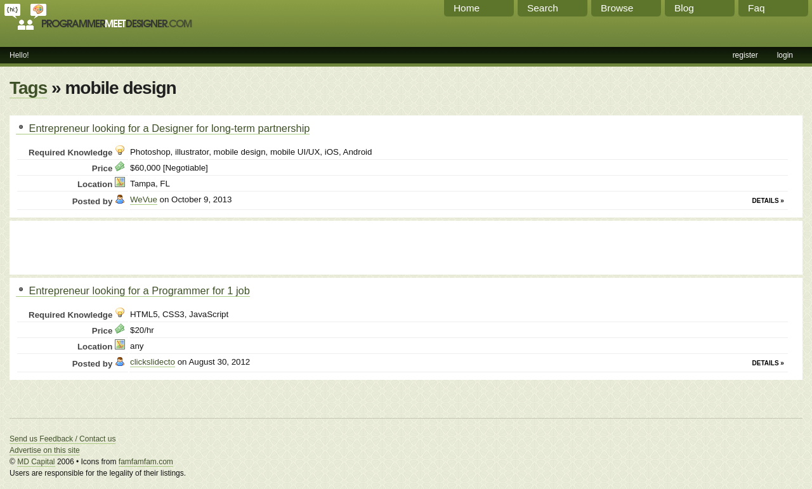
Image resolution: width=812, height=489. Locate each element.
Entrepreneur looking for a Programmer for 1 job (133, 290)
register (745, 55)
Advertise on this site (45, 450)
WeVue (143, 199)
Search (542, 8)
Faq (756, 8)
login (785, 55)
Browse (617, 8)
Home (467, 8)
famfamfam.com (146, 461)
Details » (768, 200)
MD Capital (36, 461)
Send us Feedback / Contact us (62, 438)
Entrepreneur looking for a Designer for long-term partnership (163, 128)
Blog (684, 8)
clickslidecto (152, 362)
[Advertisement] (164, 246)
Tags (28, 88)
